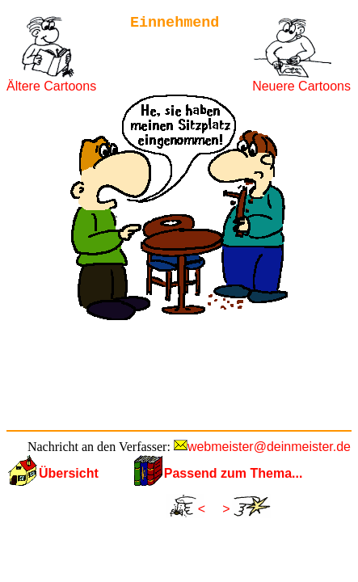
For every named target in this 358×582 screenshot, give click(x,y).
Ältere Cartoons (51, 86)
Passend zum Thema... (233, 473)
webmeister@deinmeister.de (269, 446)
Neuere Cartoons (301, 86)
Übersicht (69, 473)
